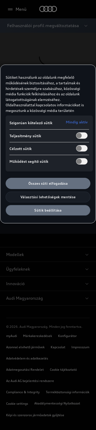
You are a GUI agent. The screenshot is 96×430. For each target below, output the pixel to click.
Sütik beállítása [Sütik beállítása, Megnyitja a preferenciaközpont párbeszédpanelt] (47, 210)
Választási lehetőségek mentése (48, 197)
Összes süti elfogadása (48, 183)
